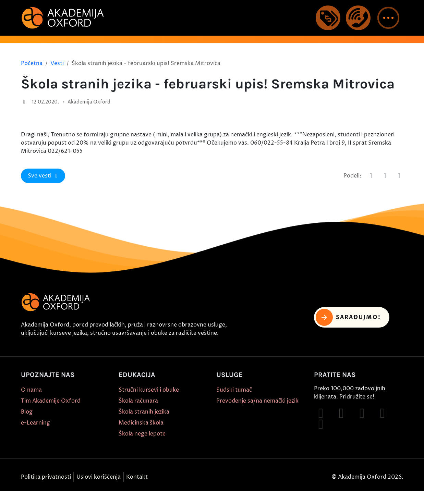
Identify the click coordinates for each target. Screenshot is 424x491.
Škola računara (138, 401)
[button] (388, 18)
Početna (32, 63)
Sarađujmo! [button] (348, 317)
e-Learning (35, 423)
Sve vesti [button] (44, 176)
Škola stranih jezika (144, 412)
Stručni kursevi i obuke (149, 390)
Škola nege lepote (142, 434)
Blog (27, 412)
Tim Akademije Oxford (51, 401)
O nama (31, 390)
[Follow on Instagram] (341, 413)
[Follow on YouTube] (382, 413)
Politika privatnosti (46, 477)
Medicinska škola (141, 423)
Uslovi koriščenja (98, 477)
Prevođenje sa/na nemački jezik (257, 401)
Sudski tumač (234, 390)
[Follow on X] (321, 424)
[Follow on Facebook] (321, 413)
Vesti (57, 63)
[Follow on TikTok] (362, 413)
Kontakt (137, 477)
